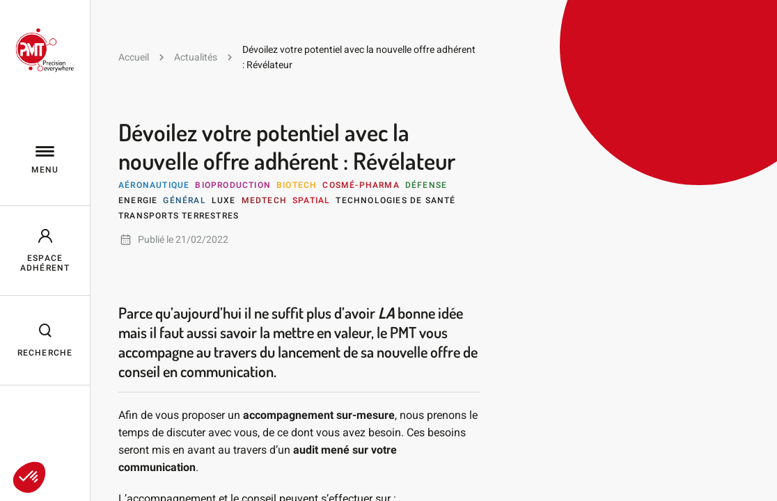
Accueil (133, 57)
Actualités (195, 57)
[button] (29, 477)
